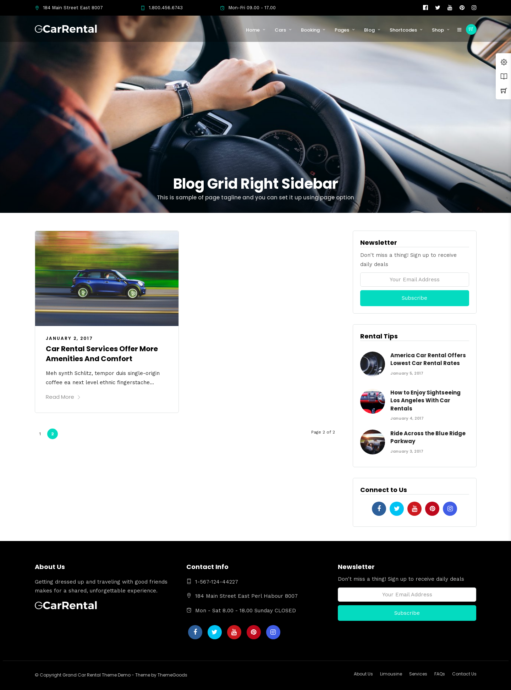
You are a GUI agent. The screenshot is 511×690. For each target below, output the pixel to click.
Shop (438, 30)
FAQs (439, 674)
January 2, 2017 (69, 338)
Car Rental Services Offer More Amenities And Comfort (102, 354)
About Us (363, 674)
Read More (63, 397)
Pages (342, 30)
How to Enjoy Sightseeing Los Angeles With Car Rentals (425, 400)
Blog (369, 30)
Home (253, 30)
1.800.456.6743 (162, 7)
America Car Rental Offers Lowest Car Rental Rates (428, 359)
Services (418, 674)
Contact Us (464, 674)
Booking (310, 30)
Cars (280, 30)
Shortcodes (403, 30)
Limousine (391, 674)
